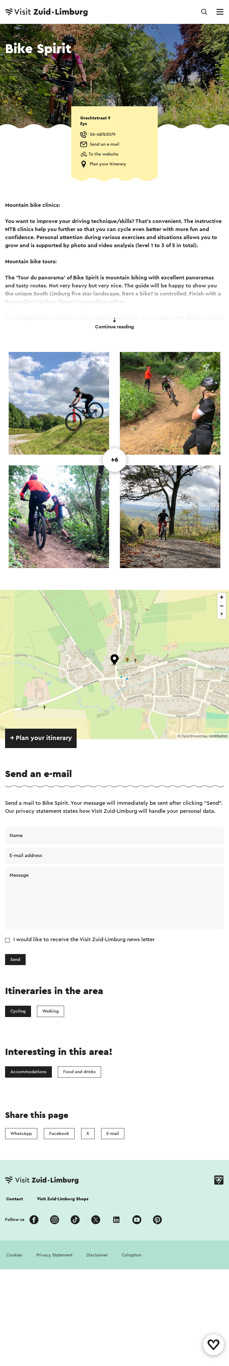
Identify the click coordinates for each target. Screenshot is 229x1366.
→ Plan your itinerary (41, 738)
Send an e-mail (104, 144)
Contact (14, 1199)
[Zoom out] (221, 606)
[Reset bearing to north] (221, 614)
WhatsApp (21, 1133)
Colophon (131, 1255)
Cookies (14, 1255)
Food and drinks (79, 1072)
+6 (114, 460)
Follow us (14, 1219)
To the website (103, 154)
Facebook (59, 1133)
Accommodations (28, 1072)
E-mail (112, 1133)
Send (15, 959)
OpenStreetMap (194, 736)
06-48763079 (102, 134)
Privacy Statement (54, 1255)
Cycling (18, 1011)
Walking (50, 1011)
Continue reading (114, 323)
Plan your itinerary (108, 164)
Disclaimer (97, 1255)
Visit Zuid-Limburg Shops (63, 1199)
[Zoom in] (221, 597)
